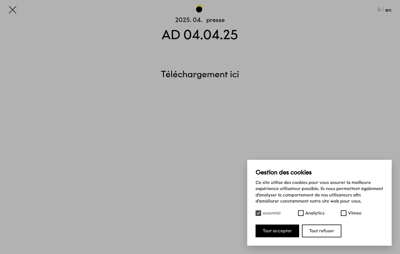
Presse (215, 20)
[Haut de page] (200, 8)
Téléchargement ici (200, 74)
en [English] (388, 9)
